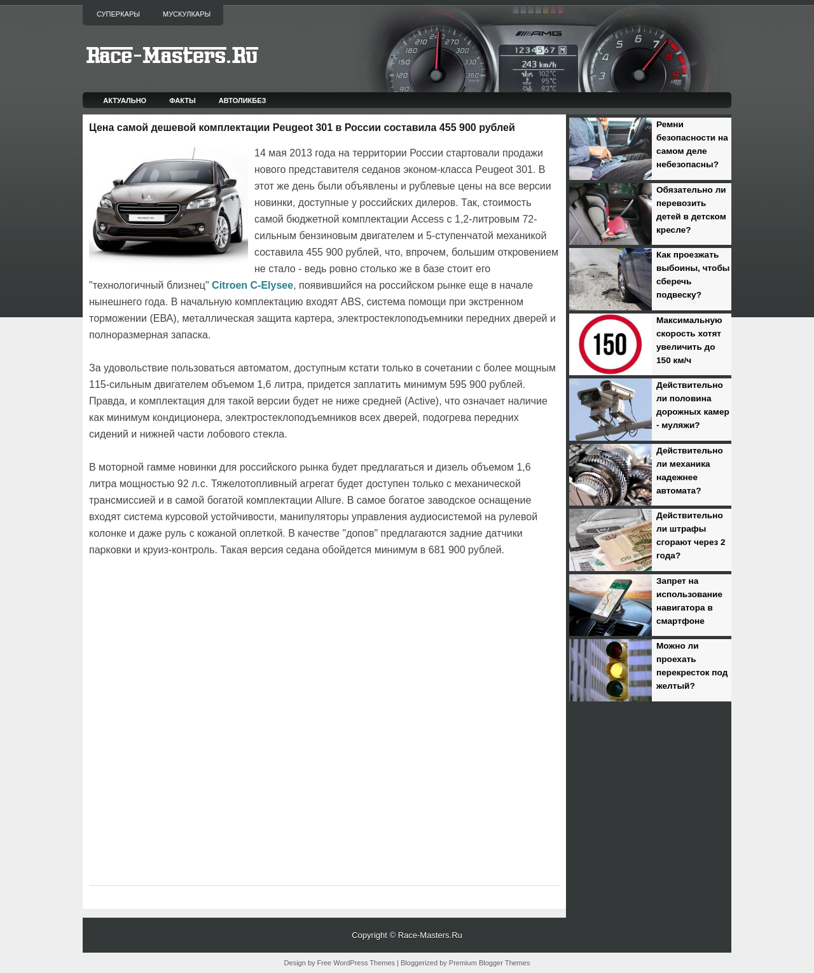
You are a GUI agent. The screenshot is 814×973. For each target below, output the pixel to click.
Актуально (124, 100)
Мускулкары (186, 14)
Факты (182, 100)
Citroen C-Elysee (252, 285)
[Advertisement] (238, 594)
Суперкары (118, 14)
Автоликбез (242, 100)
